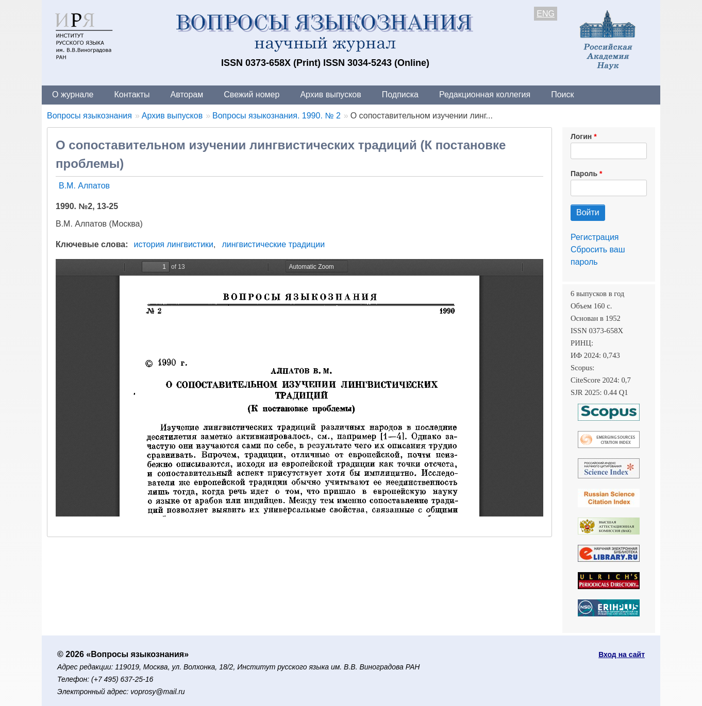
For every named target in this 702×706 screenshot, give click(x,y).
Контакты (131, 94)
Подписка (400, 94)
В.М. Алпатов (84, 185)
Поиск (562, 94)
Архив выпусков (330, 94)
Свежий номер (251, 94)
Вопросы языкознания (89, 115)
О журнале (72, 94)
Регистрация (595, 237)
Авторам (187, 94)
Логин (581, 136)
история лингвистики (174, 244)
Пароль (584, 173)
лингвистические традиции (273, 244)
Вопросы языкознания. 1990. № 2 (276, 115)
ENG (546, 13)
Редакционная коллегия (484, 94)
